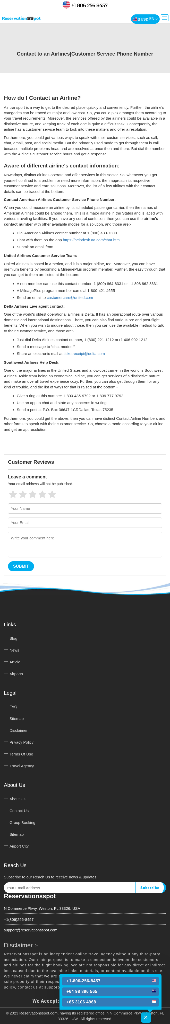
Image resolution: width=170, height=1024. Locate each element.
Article (15, 662)
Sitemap (17, 718)
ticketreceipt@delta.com (84, 353)
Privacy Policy (21, 742)
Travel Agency (22, 766)
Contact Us (19, 810)
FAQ (13, 707)
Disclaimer (19, 730)
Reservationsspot (30, 896)
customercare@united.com (70, 297)
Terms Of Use (21, 754)
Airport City (19, 846)
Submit (21, 566)
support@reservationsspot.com (30, 930)
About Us (18, 799)
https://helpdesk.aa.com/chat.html (91, 240)
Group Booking (22, 822)
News (14, 650)
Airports (16, 674)
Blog (13, 638)
